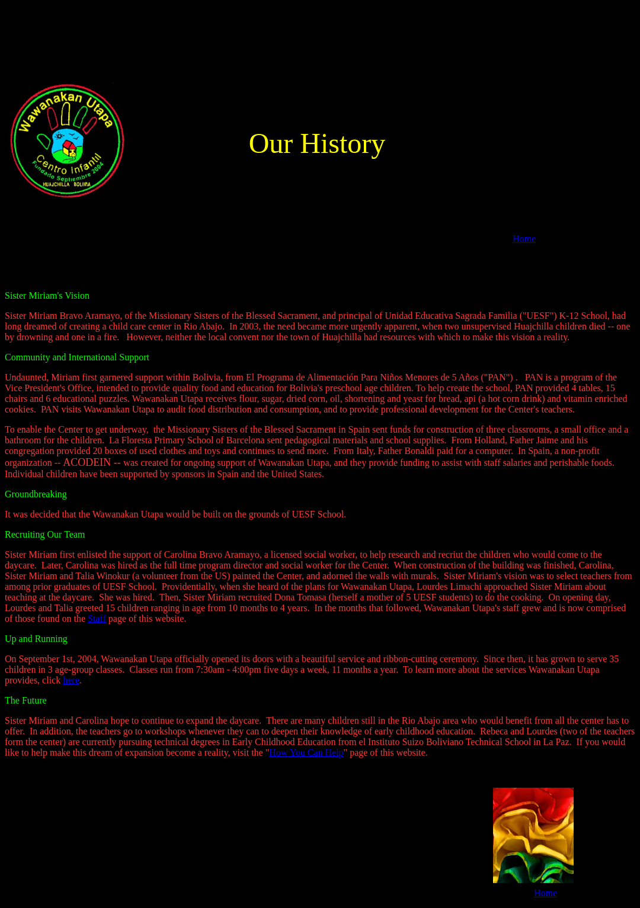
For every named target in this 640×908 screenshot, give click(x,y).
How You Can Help (306, 752)
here (71, 680)
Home (524, 239)
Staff (97, 618)
